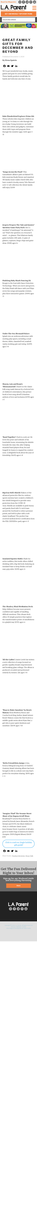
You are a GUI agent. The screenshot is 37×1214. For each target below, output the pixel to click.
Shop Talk (29, 1129)
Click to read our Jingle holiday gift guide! (18, 1116)
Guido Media (27, 1201)
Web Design (9, 1201)
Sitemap (18, 1199)
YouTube (34, 2)
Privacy (13, 1199)
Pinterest (30, 2)
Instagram (10, 1181)
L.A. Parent (14, 7)
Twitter (27, 2)
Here (18, 1158)
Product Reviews (18, 1129)
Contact (24, 1199)
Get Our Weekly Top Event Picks (18, 14)
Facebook (23, 2)
